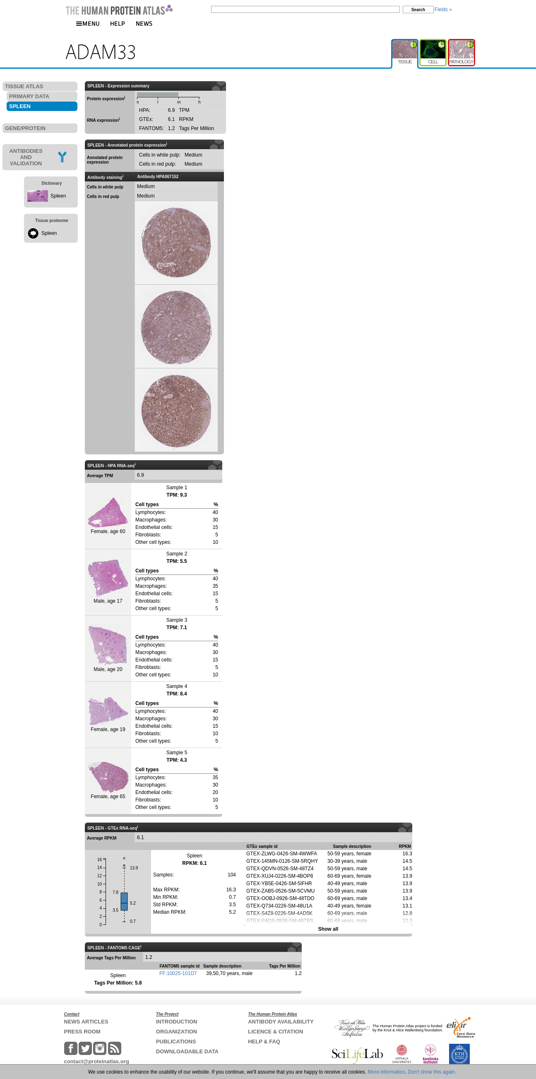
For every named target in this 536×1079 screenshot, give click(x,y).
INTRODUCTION (176, 1022)
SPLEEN (20, 106)
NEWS (144, 23)
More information (386, 1072)
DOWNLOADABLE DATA (187, 1051)
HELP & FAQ (264, 1041)
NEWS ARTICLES (86, 1022)
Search (418, 9)
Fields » (443, 9)
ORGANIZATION (176, 1031)
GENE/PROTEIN (25, 128)
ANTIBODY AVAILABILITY (280, 1022)
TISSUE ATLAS (24, 86)
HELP (117, 23)
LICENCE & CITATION (275, 1031)
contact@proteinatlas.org (96, 1061)
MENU (88, 23)
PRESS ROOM (82, 1031)
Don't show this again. (432, 1072)
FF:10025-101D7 (178, 973)
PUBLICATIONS (176, 1041)
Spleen (58, 196)
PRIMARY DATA (29, 96)
